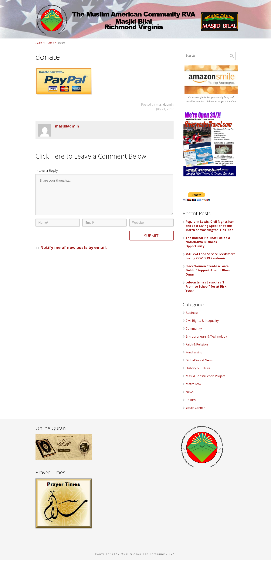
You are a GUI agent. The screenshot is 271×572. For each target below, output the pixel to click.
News (139, 41)
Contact (201, 41)
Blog (52, 55)
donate (61, 55)
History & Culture (198, 380)
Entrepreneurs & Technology (206, 349)
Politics (191, 412)
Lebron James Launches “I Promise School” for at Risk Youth (205, 298)
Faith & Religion (197, 357)
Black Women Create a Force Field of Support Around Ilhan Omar (207, 282)
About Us (91, 41)
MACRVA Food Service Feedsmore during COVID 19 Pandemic (210, 268)
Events (159, 41)
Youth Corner (195, 420)
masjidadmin (165, 117)
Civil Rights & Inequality (202, 333)
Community (194, 341)
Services (117, 41)
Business (192, 325)
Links (179, 41)
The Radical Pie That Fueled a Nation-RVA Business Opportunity (207, 254)
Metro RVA (193, 396)
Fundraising (194, 364)
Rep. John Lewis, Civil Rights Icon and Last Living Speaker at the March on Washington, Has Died (210, 238)
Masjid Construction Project (205, 388)
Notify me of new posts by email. (73, 259)
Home (68, 41)
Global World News (199, 372)
